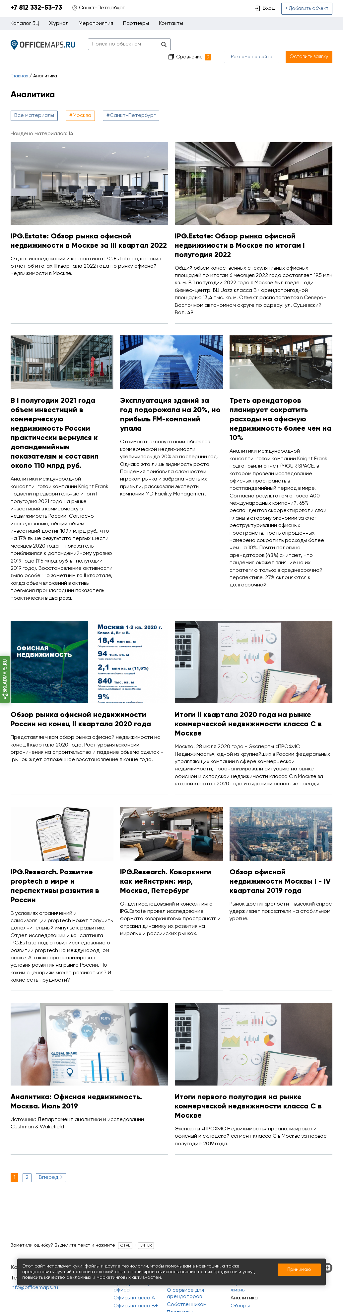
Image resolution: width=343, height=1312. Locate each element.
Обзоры (240, 1306)
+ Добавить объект (308, 9)
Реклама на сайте (255, 44)
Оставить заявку (311, 44)
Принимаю (299, 1269)
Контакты (171, 24)
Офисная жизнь (242, 1287)
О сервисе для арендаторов (185, 1293)
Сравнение (197, 45)
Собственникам (187, 1304)
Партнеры (136, 24)
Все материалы (34, 103)
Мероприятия (96, 24)
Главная (19, 64)
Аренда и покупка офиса (136, 1287)
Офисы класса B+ (135, 1306)
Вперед (51, 1165)
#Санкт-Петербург (131, 103)
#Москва (80, 103)
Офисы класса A (134, 1298)
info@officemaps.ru (34, 1287)
